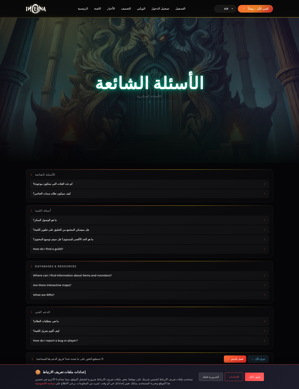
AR (223, 8)
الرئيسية (83, 8)
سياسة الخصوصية (45, 383)
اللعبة (97, 8)
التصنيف (126, 8)
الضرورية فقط (211, 377)
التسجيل (180, 8)
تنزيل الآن (258, 359)
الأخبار (111, 8)
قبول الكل (254, 377)
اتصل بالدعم (235, 359)
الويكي (141, 8)
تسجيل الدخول (160, 8)
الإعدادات (234, 377)
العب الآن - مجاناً (255, 9)
